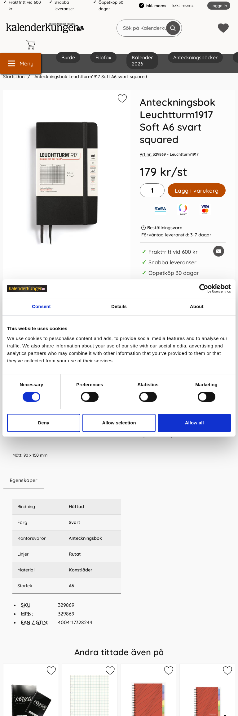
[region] (66, 480)
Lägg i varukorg (197, 190)
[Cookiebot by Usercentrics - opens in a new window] (204, 288)
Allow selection (119, 422)
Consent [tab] (41, 306)
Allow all (194, 422)
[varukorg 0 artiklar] (32, 45)
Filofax (103, 57)
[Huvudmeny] (20, 63)
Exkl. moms (182, 5)
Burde (68, 57)
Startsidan (13, 76)
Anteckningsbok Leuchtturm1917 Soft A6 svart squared (90, 76)
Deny (43, 422)
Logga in (218, 5)
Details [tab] (119, 306)
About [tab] (197, 306)
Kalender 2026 (142, 60)
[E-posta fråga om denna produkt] (218, 251)
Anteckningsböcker (195, 57)
